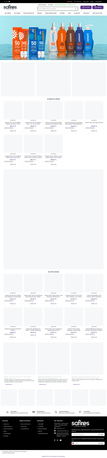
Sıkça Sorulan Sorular (25, 424)
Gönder (101, 434)
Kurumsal (5, 420)
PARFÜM (39, 13)
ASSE (69, 13)
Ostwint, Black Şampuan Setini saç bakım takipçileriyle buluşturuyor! (86, 377)
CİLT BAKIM (17, 13)
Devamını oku (9, 384)
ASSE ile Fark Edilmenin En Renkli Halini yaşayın (17, 377)
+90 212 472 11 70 (59, 428)
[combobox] (73, 443)
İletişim (91, 1)
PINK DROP (86, 13)
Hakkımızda (6, 424)
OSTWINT (62, 13)
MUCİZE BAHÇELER (28, 13)
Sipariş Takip (86, 1)
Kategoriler (40, 420)
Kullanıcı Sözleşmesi (8, 428)
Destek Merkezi (98, 1)
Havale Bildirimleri (25, 428)
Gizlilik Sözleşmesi (8, 426)
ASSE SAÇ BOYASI (97, 13)
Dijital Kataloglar (42, 4)
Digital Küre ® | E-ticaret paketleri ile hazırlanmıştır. (53, 456)
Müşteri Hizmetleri (25, 420)
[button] (86, 7)
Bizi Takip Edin (58, 420)
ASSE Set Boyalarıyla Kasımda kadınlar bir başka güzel (50, 377)
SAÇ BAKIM (8, 13)
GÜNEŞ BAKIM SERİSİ (50, 13)
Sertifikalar (50, 4)
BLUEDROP (77, 13)
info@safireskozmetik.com (61, 430)
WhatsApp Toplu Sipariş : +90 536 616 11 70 (65, 4)
